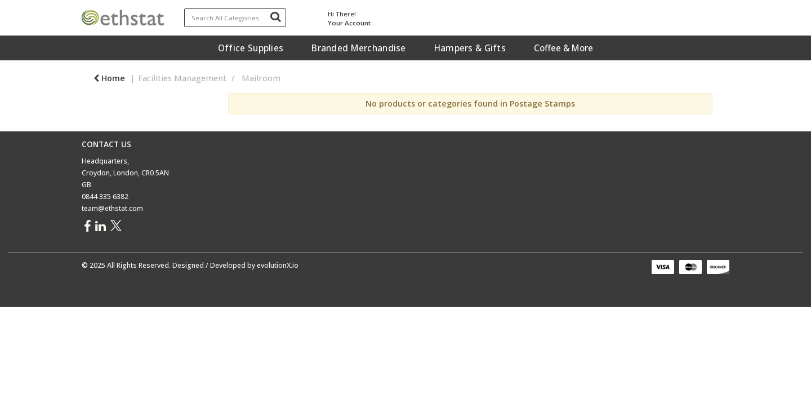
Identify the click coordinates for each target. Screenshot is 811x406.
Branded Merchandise (358, 48)
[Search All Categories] (235, 17)
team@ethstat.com (112, 208)
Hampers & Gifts (470, 48)
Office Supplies (250, 48)
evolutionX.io (277, 265)
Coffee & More (563, 48)
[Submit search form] (275, 16)
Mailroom (261, 78)
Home (109, 78)
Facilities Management (182, 78)
